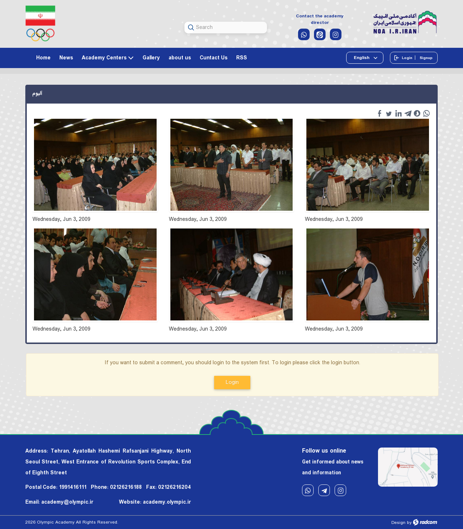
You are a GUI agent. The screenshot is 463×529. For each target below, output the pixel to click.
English (362, 57)
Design (398, 522)
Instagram (340, 490)
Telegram (324, 490)
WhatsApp (308, 490)
